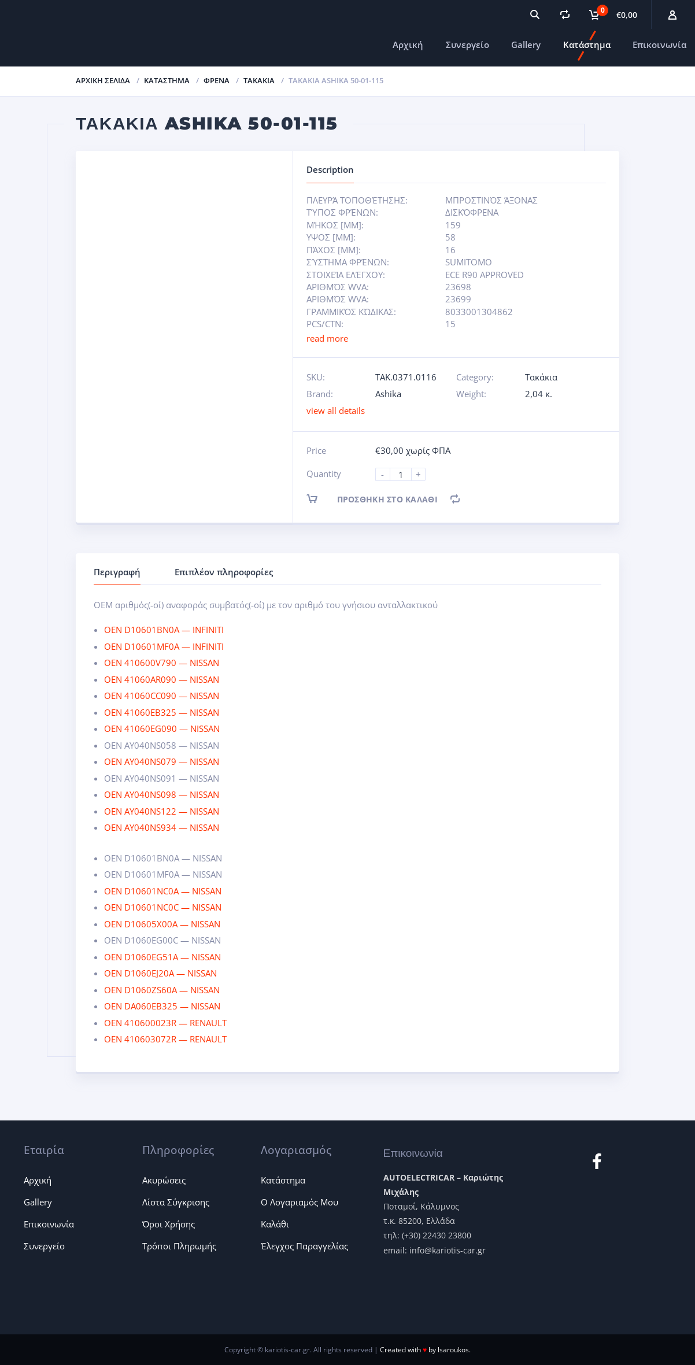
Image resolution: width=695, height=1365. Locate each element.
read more (327, 338)
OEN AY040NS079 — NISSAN (161, 761)
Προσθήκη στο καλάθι (382, 499)
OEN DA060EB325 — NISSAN (162, 1006)
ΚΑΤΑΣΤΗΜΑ (167, 80)
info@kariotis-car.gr (447, 1250)
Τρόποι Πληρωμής (179, 1246)
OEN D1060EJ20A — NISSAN (160, 973)
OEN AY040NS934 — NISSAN (161, 827)
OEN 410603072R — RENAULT (165, 1039)
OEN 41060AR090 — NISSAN (161, 679)
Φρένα (217, 80)
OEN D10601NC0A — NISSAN (162, 891)
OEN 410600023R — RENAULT (165, 1023)
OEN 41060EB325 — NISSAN (161, 712)
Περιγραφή (117, 572)
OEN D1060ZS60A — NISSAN (162, 990)
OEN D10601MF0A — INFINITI (164, 646)
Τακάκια (259, 80)
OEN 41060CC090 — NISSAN (161, 695)
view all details (335, 410)
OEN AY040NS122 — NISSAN (161, 811)
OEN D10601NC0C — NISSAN (162, 907)
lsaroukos (453, 1350)
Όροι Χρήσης (168, 1224)
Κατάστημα (587, 44)
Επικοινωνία (659, 44)
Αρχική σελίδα (103, 80)
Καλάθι (275, 1224)
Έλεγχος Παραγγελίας (304, 1246)
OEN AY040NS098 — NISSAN (161, 794)
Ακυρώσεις (164, 1180)
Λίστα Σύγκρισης (175, 1202)
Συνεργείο (467, 44)
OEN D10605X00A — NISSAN (162, 924)
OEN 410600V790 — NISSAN (161, 662)
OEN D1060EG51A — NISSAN (162, 957)
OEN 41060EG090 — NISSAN (162, 728)
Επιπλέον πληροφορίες (224, 572)
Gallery (526, 44)
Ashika (388, 393)
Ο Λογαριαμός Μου (299, 1202)
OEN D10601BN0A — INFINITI (164, 629)
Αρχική (408, 44)
